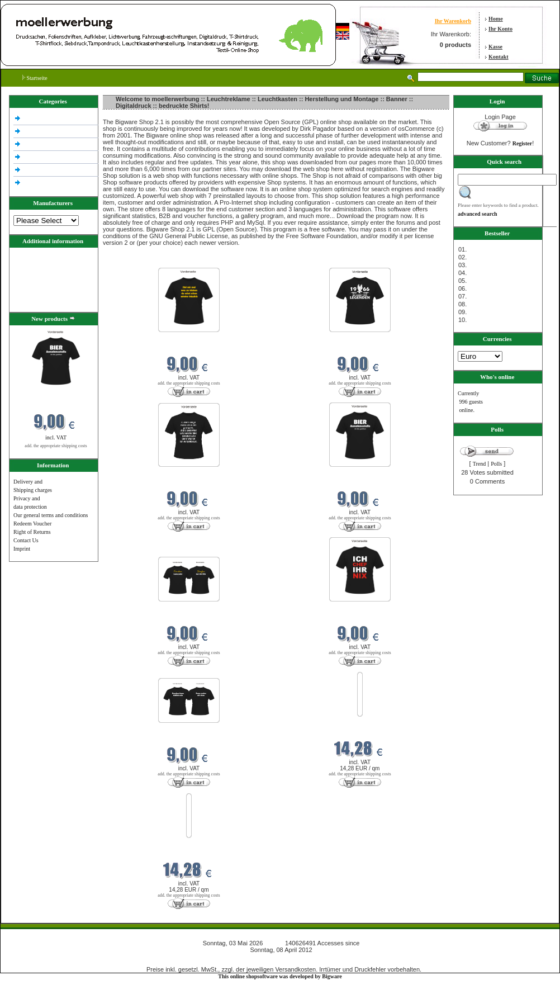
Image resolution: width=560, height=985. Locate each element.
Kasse (495, 47)
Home (495, 19)
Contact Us (26, 540)
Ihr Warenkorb (453, 21)
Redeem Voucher (32, 523)
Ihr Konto (500, 29)
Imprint (21, 549)
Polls (496, 464)
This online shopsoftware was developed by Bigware (279, 976)
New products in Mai (128, 261)
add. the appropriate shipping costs (56, 445)
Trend (479, 464)
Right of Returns (32, 532)
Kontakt (498, 57)
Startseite (35, 78)
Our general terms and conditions (50, 515)
